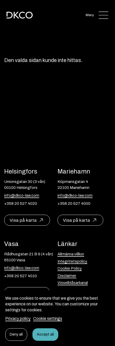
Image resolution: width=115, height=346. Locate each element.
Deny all (16, 334)
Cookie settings (47, 318)
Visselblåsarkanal (73, 283)
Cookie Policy (70, 268)
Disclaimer (67, 276)
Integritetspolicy (72, 261)
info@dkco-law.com (21, 195)
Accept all (45, 334)
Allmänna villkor (71, 254)
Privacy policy (18, 318)
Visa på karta (23, 220)
